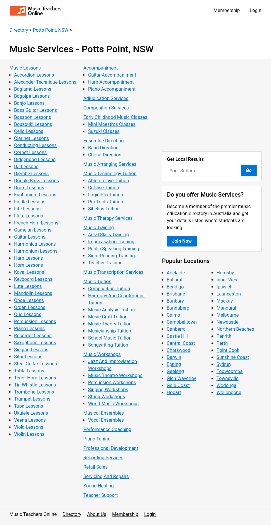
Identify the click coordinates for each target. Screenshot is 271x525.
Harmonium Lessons (35, 251)
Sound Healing (98, 486)
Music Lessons (25, 68)
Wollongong (228, 392)
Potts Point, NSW (50, 30)
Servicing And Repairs (106, 476)
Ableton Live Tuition (108, 180)
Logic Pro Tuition (105, 194)
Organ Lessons (29, 307)
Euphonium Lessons (35, 194)
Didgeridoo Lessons (34, 159)
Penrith (223, 336)
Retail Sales (95, 467)
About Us (96, 514)
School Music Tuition (109, 338)
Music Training (98, 227)
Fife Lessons (27, 209)
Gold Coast (178, 385)
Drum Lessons (29, 187)
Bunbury (175, 301)
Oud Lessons (27, 314)
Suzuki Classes (103, 131)
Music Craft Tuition (108, 317)
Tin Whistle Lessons (35, 385)
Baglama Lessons (32, 89)
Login (255, 10)
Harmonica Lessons (35, 244)
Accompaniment (100, 68)
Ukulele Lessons (31, 413)
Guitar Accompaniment (112, 75)
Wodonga (226, 385)
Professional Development (110, 448)
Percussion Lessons (35, 321)
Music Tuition (97, 281)
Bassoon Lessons (32, 117)
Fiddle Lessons (29, 202)
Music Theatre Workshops (115, 375)
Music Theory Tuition (109, 324)
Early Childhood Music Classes (115, 117)
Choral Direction (104, 155)
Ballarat (174, 280)
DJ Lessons (26, 166)
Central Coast (181, 343)
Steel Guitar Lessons (35, 364)
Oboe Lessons (29, 300)
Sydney (223, 364)
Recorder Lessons (33, 335)
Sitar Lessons (28, 356)
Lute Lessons (28, 286)
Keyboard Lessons (33, 279)
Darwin (174, 357)
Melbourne (227, 315)
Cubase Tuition (103, 187)
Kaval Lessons (29, 272)
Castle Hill (177, 336)
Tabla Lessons (29, 371)
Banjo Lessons (29, 103)
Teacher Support (100, 495)
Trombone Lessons (34, 392)
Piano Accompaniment (112, 89)
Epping (174, 364)
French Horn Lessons (36, 223)
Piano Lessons (29, 328)
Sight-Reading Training (111, 256)
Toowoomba (229, 371)
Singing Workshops (108, 389)
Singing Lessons (31, 349)
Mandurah (227, 308)
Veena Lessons (30, 420)
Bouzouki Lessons (33, 124)
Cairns (173, 315)
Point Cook (227, 350)
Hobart (174, 392)
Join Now (182, 241)
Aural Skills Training (108, 234)
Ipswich (224, 287)
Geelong (175, 371)
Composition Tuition (109, 288)
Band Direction (103, 148)
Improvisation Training (111, 241)
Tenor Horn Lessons (35, 378)
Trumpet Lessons (32, 399)
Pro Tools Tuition (105, 202)
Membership (227, 10)
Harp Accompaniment (111, 82)
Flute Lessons (28, 216)
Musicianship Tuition (109, 331)
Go (249, 170)
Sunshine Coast (232, 357)
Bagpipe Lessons (32, 96)
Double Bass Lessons (36, 180)
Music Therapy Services (108, 218)
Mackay (224, 301)
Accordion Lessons (34, 75)
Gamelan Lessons (32, 230)
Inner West (227, 280)
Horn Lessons (28, 265)
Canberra (176, 329)
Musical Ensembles (103, 413)
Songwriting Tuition (108, 345)
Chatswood (178, 350)
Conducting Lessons (35, 145)
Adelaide (176, 273)
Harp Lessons (28, 258)
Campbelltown (182, 322)
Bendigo (175, 287)
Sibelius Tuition (104, 209)
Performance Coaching (107, 429)
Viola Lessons (28, 427)
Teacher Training (105, 263)
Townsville (227, 378)
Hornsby (225, 273)
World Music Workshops (113, 403)
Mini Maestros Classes (112, 124)
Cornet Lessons (30, 152)
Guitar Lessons (29, 237)
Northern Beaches (235, 329)
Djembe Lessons (31, 173)
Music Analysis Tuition (111, 310)
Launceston (228, 294)
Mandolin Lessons (33, 293)
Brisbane (176, 294)
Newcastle (227, 322)
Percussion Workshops (112, 382)
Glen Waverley (181, 378)
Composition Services (106, 108)
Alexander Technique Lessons (45, 82)
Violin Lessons (29, 434)
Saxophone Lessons (35, 342)
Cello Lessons (28, 131)
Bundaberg (178, 308)
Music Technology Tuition (109, 173)
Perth (222, 343)
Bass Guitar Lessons (35, 110)
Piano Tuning (96, 439)
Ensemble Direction (103, 141)
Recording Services (103, 457)
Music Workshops (102, 354)
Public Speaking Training (113, 248)
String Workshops (106, 396)
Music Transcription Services (113, 272)
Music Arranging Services (109, 164)
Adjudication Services (105, 98)
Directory (18, 30)
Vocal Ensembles (106, 420)
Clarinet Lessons (31, 138)
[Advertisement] (212, 106)
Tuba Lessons (28, 406)
